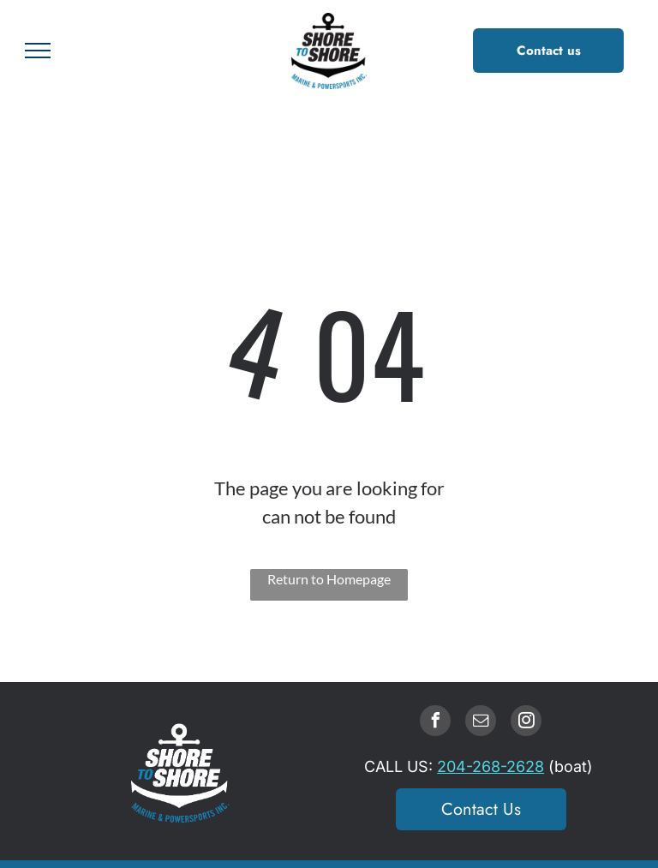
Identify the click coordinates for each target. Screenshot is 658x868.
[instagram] (526, 722)
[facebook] (435, 722)
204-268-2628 (490, 766)
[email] (480, 722)
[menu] (37, 50)
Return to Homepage (329, 579)
